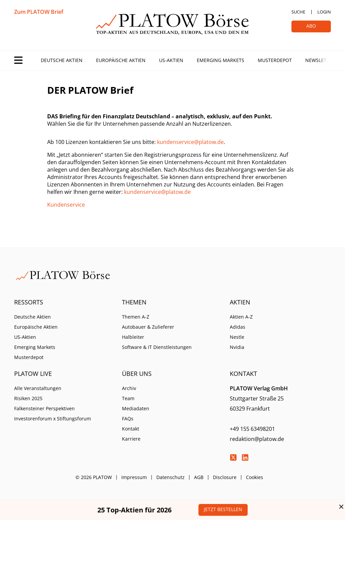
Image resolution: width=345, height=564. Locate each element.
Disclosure (225, 477)
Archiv (129, 388)
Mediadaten (135, 408)
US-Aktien (171, 60)
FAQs (127, 418)
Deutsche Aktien (62, 60)
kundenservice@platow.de (190, 142)
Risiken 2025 (28, 398)
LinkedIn (245, 457)
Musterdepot (275, 60)
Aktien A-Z (241, 317)
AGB (198, 477)
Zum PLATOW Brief (38, 12)
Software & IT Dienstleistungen (157, 347)
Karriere (131, 439)
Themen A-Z (135, 317)
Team (128, 398)
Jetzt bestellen (223, 509)
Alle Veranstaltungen (37, 388)
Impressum (134, 477)
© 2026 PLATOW (93, 477)
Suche (298, 12)
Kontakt (130, 428)
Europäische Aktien (121, 60)
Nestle (237, 337)
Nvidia (237, 347)
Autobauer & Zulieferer (148, 327)
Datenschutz (170, 477)
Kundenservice (66, 204)
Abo (311, 26)
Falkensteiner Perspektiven (44, 408)
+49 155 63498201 (252, 429)
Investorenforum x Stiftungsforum (52, 418)
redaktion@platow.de (257, 439)
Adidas (237, 327)
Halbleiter (133, 337)
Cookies (254, 477)
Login (324, 12)
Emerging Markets (220, 60)
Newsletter (320, 60)
